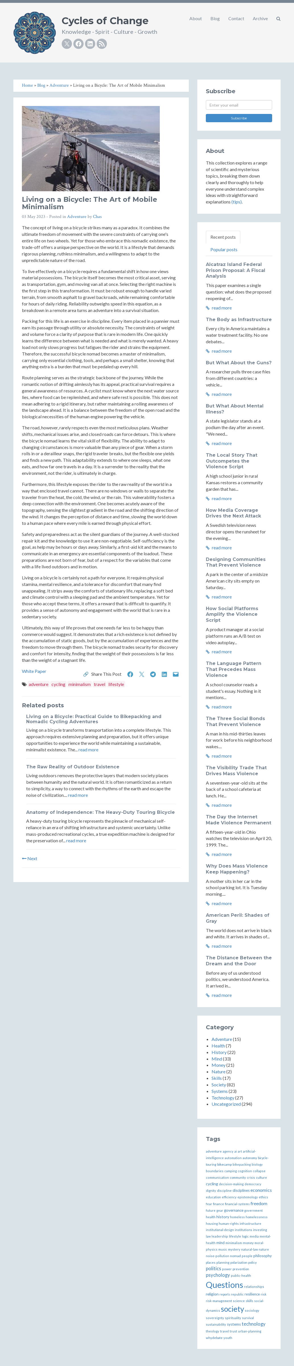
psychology (218, 1275)
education (213, 1197)
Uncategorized (226, 1104)
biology (257, 1164)
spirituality (233, 1318)
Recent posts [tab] (223, 237)
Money (218, 1065)
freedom (258, 1203)
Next (29, 858)
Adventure (76, 217)
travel (99, 684)
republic (237, 1294)
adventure (38, 684)
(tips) (236, 201)
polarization (238, 1262)
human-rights (229, 1223)
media (254, 1236)
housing (212, 1223)
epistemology (247, 1197)
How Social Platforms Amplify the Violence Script (232, 614)
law (208, 1236)
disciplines (241, 1190)
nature (264, 1249)
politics (213, 1268)
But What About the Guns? (239, 362)
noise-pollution (217, 1256)
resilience (252, 1294)
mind (220, 1242)
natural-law (249, 1249)
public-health (241, 1275)
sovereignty (215, 1318)
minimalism (80, 684)
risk (263, 1294)
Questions (224, 1285)
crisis (251, 1177)
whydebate (214, 1338)
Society (219, 1084)
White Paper (34, 671)
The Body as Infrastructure (239, 319)
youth (227, 1338)
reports (225, 1294)
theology (212, 1331)
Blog (215, 18)
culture (261, 1177)
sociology (252, 1310)
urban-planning (249, 1331)
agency (228, 1151)
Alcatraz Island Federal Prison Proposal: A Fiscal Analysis (235, 270)
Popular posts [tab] (223, 249)
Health (218, 1045)
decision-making (231, 1184)
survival (248, 1318)
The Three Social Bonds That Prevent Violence (235, 721)
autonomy (250, 1158)
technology (253, 1324)
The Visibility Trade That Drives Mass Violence (236, 770)
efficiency (229, 1197)
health (211, 1217)
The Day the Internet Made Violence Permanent (238, 820)
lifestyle (116, 684)
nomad (235, 1256)
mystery (234, 1249)
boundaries (214, 1171)
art (240, 1151)
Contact (236, 18)
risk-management (219, 1301)
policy (252, 1262)
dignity (211, 1190)
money (248, 1243)
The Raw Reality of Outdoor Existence (72, 767)
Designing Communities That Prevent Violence (236, 562)
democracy (253, 1184)
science (239, 1301)
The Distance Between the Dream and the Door (239, 960)
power (227, 1269)
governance (233, 1210)
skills (249, 1301)
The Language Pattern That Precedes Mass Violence (233, 669)
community (238, 1177)
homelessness (257, 1217)
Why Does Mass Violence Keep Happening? (237, 869)
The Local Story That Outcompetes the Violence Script (231, 461)
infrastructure (250, 1223)
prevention (241, 1269)
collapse (259, 1171)
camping (230, 1171)
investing (260, 1230)
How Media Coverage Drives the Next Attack (233, 513)
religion (212, 1294)
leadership (220, 1236)
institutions (243, 1230)
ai (235, 1151)
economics (261, 1190)
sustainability (216, 1324)
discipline (224, 1190)
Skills (217, 1078)
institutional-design (220, 1230)
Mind (217, 1058)
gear (219, 1210)
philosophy (262, 1255)
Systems (220, 1091)
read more (88, 749)
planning (222, 1262)
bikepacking (242, 1164)
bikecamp (224, 1164)
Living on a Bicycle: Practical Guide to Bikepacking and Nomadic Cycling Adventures (94, 719)
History (219, 1052)
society (232, 1308)
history (222, 1216)
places (211, 1262)
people (247, 1256)
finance (218, 1204)
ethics (263, 1197)
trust (233, 1331)
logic (245, 1236)
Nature (218, 1071)
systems (234, 1324)
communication (217, 1177)
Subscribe (239, 118)
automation (233, 1158)
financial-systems (237, 1204)
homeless (237, 1217)
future (211, 1210)
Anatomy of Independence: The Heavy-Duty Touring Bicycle (100, 812)
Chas (97, 217)
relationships (254, 1286)
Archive (260, 18)
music (222, 1249)
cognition (245, 1171)
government (253, 1210)
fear (209, 1204)
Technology (223, 1097)
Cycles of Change (105, 21)
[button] (278, 18)
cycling (58, 684)
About (195, 18)
